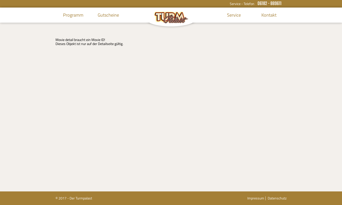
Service (234, 15)
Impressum (255, 198)
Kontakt (268, 15)
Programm (73, 15)
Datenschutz (277, 198)
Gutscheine (108, 15)
